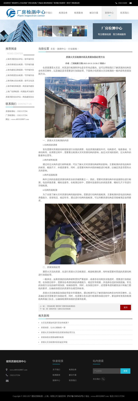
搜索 (125, 371)
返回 (125, 307)
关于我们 (48, 13)
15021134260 (122, 3)
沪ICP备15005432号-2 (75, 396)
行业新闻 (72, 49)
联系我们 (124, 13)
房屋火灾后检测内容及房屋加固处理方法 (58, 332)
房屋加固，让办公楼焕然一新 (53, 328)
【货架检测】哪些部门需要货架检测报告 (60, 306)
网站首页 (32, 13)
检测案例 (78, 13)
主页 (53, 49)
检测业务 (63, 13)
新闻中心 (109, 13)
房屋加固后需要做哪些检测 (52, 337)
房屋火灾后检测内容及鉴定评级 (54, 342)
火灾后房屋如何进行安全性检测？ (55, 323)
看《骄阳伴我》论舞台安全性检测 (58, 309)
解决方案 (94, 13)
